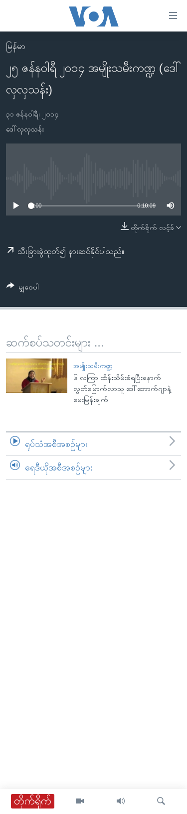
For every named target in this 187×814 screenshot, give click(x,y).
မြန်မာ (15, 46)
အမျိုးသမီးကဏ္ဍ (93, 366)
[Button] (22, 288)
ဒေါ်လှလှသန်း (25, 129)
